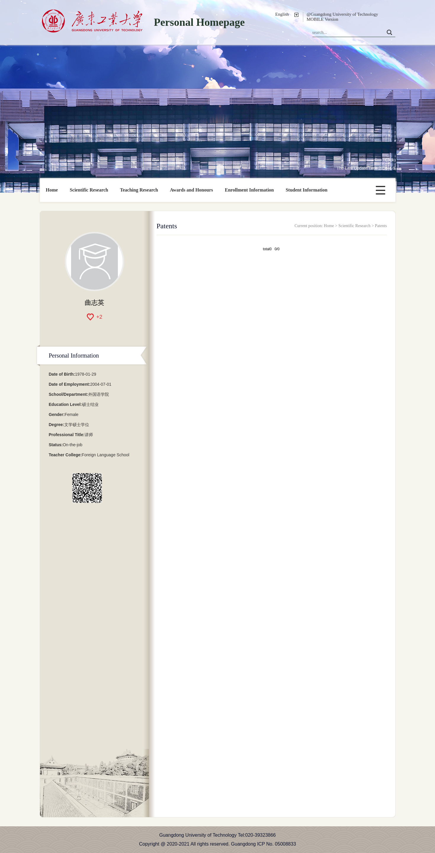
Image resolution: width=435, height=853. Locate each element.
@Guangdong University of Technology (342, 14)
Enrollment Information (249, 189)
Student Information (307, 189)
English (282, 14)
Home (52, 189)
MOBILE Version (322, 19)
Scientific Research (89, 189)
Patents (381, 226)
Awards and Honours (191, 189)
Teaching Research (139, 189)
